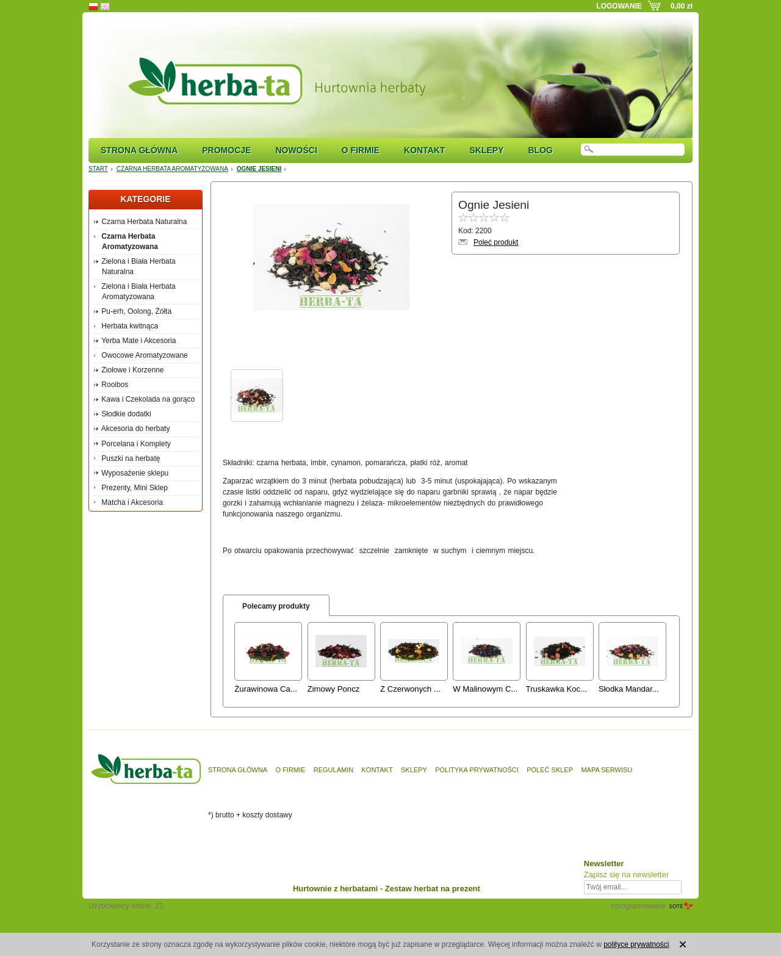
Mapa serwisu (606, 769)
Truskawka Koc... (557, 688)
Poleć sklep (550, 769)
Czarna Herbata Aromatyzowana (172, 168)
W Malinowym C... (485, 688)
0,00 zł (682, 6)
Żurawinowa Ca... (265, 688)
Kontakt (424, 150)
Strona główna (139, 150)
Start (98, 168)
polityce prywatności (636, 944)
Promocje (226, 150)
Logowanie (619, 6)
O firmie (361, 150)
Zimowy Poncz (334, 688)
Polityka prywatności (477, 769)
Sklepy (486, 150)
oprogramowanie (638, 906)
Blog (540, 150)
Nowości (296, 150)
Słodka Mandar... (629, 688)
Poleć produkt (495, 242)
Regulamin (333, 769)
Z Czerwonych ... (410, 688)
